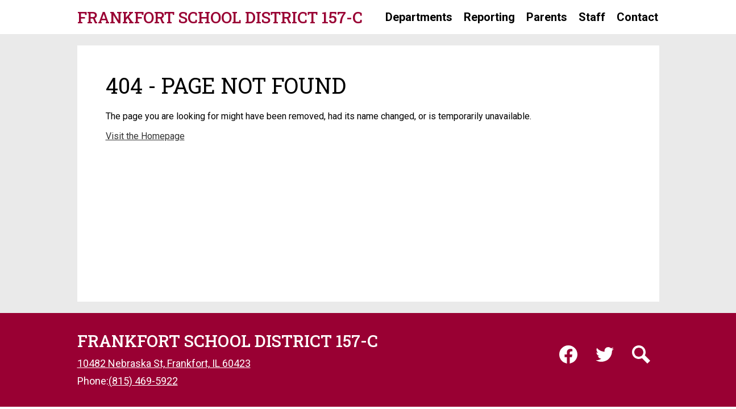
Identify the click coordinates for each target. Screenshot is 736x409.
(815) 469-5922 (143, 381)
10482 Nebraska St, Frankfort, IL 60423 (164, 363)
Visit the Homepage (145, 136)
